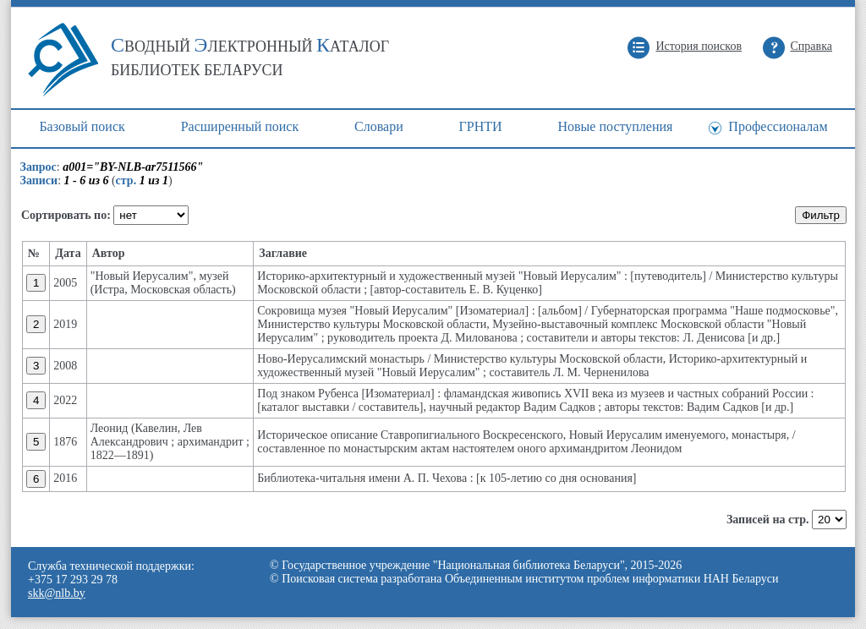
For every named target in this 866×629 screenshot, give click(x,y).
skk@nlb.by (56, 593)
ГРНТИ (480, 126)
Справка (811, 46)
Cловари (378, 126)
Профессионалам (777, 126)
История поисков (698, 46)
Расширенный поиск (240, 126)
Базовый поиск (81, 126)
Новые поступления (614, 126)
